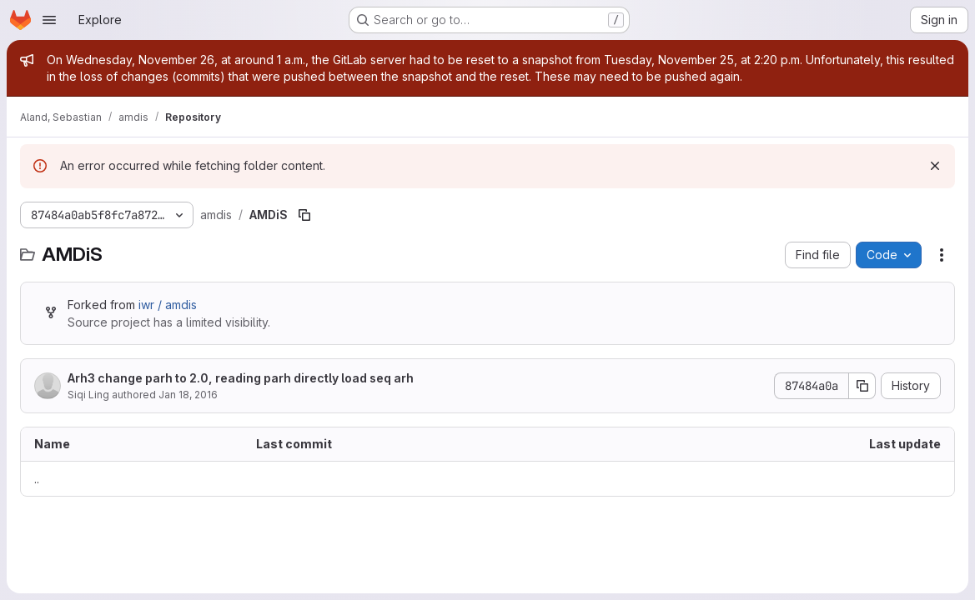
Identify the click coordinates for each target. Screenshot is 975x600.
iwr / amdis (167, 305)
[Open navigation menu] (49, 20)
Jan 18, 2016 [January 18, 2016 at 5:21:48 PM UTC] (188, 394)
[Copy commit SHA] (862, 385)
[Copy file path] (304, 215)
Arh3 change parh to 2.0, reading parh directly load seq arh (241, 378)
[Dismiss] (935, 166)
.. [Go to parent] (36, 479)
